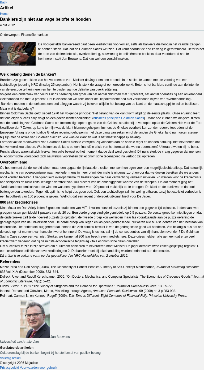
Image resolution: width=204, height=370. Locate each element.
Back (3, 2)
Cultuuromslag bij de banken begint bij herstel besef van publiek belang (50, 353)
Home (4, 14)
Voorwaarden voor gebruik (38, 367)
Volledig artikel (10, 358)
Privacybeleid (9, 367)
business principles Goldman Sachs (119, 118)
